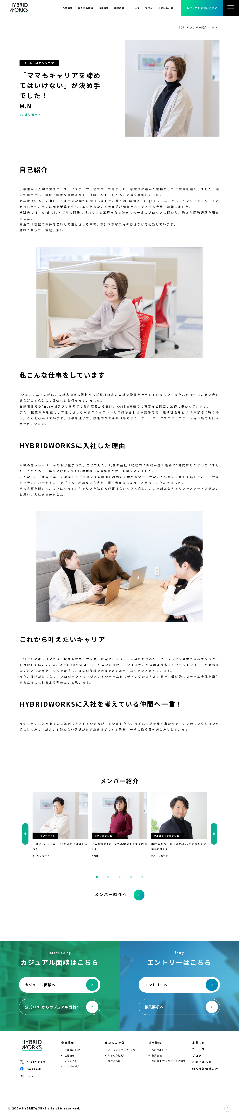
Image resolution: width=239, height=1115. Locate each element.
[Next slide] (214, 834)
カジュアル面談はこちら (202, 8)
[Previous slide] (25, 834)
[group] (60, 824)
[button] (97, 877)
